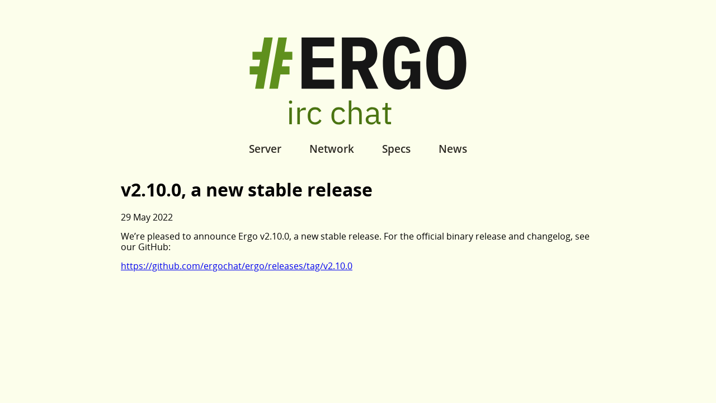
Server (265, 148)
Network (331, 148)
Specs (396, 148)
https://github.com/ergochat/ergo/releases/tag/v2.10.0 (236, 266)
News (453, 148)
